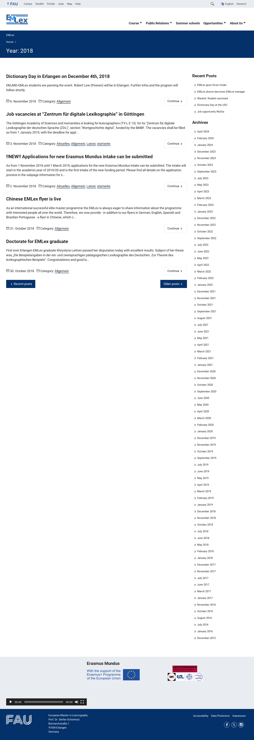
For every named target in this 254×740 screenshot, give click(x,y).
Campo (28, 3)
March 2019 (204, 491)
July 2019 (202, 464)
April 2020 (203, 411)
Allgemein (64, 101)
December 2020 (206, 371)
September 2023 (206, 171)
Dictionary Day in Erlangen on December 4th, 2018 (58, 76)
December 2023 (206, 151)
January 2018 (205, 558)
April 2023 (203, 191)
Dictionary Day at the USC (212, 105)
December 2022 (206, 218)
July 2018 (202, 531)
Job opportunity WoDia (210, 111)
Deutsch (241, 3)
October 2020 (205, 384)
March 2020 (204, 418)
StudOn (39, 3)
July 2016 (202, 624)
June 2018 (203, 538)
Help (78, 3)
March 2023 (204, 198)
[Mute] (76, 702)
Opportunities (213, 23)
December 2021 (206, 291)
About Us (236, 23)
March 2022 (204, 271)
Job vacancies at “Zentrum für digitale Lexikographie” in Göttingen (75, 114)
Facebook (227, 725)
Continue (173, 101)
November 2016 (206, 604)
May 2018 (202, 544)
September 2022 (206, 238)
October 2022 (205, 231)
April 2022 (203, 264)
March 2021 (204, 351)
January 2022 (205, 284)
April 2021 (203, 344)
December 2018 (206, 511)
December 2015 (206, 638)
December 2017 (206, 564)
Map (69, 3)
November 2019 (206, 444)
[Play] (11, 702)
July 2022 (202, 244)
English (229, 3)
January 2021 (205, 364)
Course (134, 23)
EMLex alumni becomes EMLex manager (221, 91)
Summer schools (188, 23)
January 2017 (205, 598)
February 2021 (205, 358)
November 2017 (206, 571)
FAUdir (51, 3)
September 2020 (206, 391)
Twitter (234, 725)
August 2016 (204, 618)
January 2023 (205, 211)
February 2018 (205, 551)
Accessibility (200, 715)
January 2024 (205, 145)
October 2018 (205, 524)
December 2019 (206, 438)
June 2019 (203, 471)
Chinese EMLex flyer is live (33, 199)
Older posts (171, 284)
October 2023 (205, 164)
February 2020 (205, 424)
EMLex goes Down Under (212, 85)
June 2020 (203, 398)
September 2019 (206, 458)
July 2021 (202, 324)
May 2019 (202, 478)
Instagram (241, 725)
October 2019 (205, 451)
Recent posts (23, 284)
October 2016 (205, 611)
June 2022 (203, 251)
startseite (103, 143)
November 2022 (206, 224)
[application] (46, 683)
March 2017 (204, 591)
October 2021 (205, 304)
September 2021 (206, 311)
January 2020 (205, 431)
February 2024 (205, 138)
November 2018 (206, 518)
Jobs (61, 3)
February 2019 (205, 498)
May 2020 (202, 404)
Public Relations (157, 23)
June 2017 (203, 584)
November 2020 (206, 378)
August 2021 (204, 318)
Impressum (239, 715)
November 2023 (206, 158)
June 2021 (203, 331)
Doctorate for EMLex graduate (37, 241)
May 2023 (202, 184)
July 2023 (202, 178)
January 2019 (205, 504)
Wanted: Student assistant (212, 98)
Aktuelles (63, 143)
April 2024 (203, 131)
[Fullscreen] (82, 702)
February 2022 (205, 278)
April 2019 (203, 484)
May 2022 (202, 258)
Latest (91, 143)
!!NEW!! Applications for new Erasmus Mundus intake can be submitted (79, 156)
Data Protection (220, 715)
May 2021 (202, 338)
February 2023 (205, 205)
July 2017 (202, 578)
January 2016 (205, 631)
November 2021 (206, 298)
